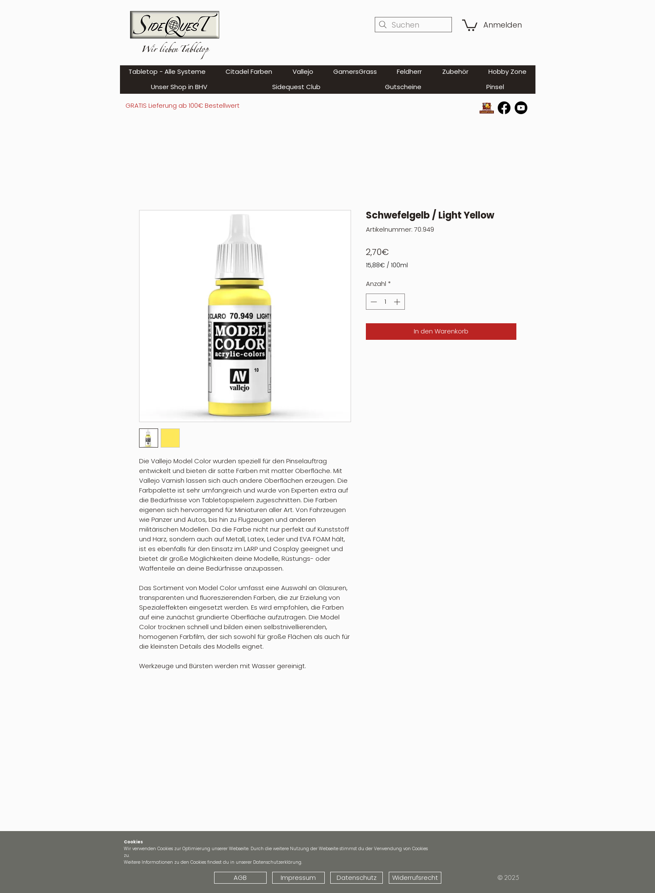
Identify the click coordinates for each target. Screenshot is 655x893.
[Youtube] (521, 107)
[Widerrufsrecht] (415, 878)
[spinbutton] (385, 302)
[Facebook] (504, 107)
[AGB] (240, 878)
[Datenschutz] (356, 878)
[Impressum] (298, 878)
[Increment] (398, 302)
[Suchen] (413, 24)
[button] (469, 24)
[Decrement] (373, 302)
